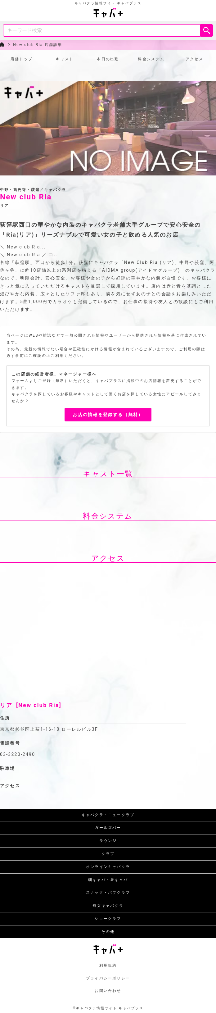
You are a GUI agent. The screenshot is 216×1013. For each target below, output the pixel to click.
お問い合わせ (108, 990)
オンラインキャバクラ (108, 867)
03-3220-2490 (17, 754)
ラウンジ (108, 840)
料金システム (151, 59)
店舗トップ (22, 59)
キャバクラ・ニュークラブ (108, 815)
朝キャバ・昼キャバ (108, 880)
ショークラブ (108, 918)
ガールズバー (108, 827)
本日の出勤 (108, 59)
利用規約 (108, 965)
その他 (108, 931)
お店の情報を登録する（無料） (108, 414)
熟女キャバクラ (108, 905)
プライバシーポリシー (108, 978)
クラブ (108, 854)
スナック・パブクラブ (108, 892)
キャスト (65, 59)
